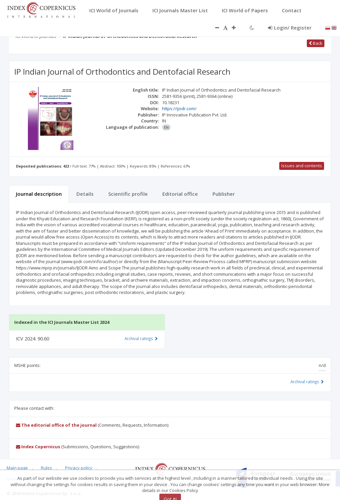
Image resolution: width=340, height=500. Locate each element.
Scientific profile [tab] (128, 193)
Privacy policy (78, 468)
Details (85, 193)
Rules (46, 468)
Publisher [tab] (223, 193)
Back (315, 43)
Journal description (39, 193)
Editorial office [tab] (180, 193)
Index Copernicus (38, 447)
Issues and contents (301, 166)
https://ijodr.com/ (179, 108)
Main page (17, 468)
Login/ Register (289, 27)
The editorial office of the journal (56, 425)
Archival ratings (307, 381)
